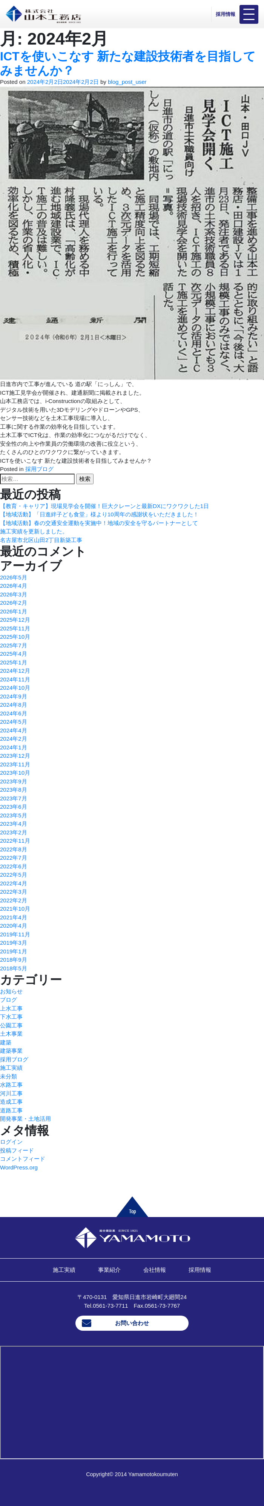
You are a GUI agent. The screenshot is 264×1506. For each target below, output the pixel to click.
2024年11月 (15, 679)
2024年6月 (13, 713)
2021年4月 (13, 917)
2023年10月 (15, 772)
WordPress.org (19, 1167)
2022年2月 (13, 900)
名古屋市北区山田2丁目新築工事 (41, 540)
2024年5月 (13, 721)
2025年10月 (15, 636)
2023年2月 (13, 832)
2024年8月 (13, 704)
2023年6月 (13, 806)
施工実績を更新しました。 (34, 531)
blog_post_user (127, 82)
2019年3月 (13, 942)
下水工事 (11, 1016)
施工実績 (11, 1067)
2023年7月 (13, 798)
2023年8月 (13, 789)
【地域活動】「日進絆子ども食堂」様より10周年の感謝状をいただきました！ (99, 514)
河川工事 (11, 1093)
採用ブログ (39, 469)
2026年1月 (13, 611)
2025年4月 (13, 653)
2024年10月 (15, 687)
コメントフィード (22, 1158)
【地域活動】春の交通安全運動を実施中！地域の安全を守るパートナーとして (99, 523)
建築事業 (11, 1050)
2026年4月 (13, 585)
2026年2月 (13, 602)
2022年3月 (13, 891)
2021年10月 (15, 908)
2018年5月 (13, 968)
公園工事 (11, 1025)
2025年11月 (15, 628)
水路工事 (11, 1084)
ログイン (11, 1141)
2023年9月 (13, 781)
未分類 (8, 1076)
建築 (5, 1042)
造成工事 (11, 1101)
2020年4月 (13, 925)
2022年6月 (13, 866)
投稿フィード (17, 1150)
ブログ (8, 999)
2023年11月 (15, 764)
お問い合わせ (132, 1323)
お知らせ (11, 991)
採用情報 (225, 14)
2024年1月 (13, 747)
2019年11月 (15, 934)
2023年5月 (13, 815)
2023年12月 (15, 755)
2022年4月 (13, 883)
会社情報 (154, 1270)
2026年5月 (13, 577)
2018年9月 (13, 959)
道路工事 (11, 1110)
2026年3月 (13, 594)
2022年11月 (15, 840)
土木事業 (11, 1033)
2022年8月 (13, 849)
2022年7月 (13, 857)
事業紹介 (109, 1270)
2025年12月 (15, 619)
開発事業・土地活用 (25, 1118)
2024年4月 (13, 730)
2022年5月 (13, 874)
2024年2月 (13, 738)
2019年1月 (13, 951)
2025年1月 (13, 662)
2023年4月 (13, 823)
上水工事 (11, 1008)
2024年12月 (15, 670)
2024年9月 (13, 696)
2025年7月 (13, 645)
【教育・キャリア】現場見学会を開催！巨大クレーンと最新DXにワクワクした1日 (104, 506)
